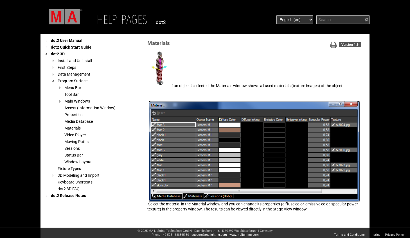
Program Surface (72, 81)
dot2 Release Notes (68, 195)
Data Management (74, 74)
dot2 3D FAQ (69, 189)
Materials (72, 128)
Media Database (78, 121)
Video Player (75, 135)
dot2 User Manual (66, 40)
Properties (73, 114)
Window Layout (78, 162)
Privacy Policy (394, 235)
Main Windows (77, 101)
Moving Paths (76, 141)
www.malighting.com (244, 235)
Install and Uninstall (75, 60)
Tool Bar (71, 94)
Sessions (72, 148)
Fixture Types (69, 168)
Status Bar (73, 155)
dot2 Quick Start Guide (71, 47)
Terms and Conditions (349, 235)
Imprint (375, 235)
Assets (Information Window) (90, 108)
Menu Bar (72, 87)
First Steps (67, 67)
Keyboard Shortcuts (75, 182)
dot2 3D (58, 54)
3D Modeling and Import (79, 175)
